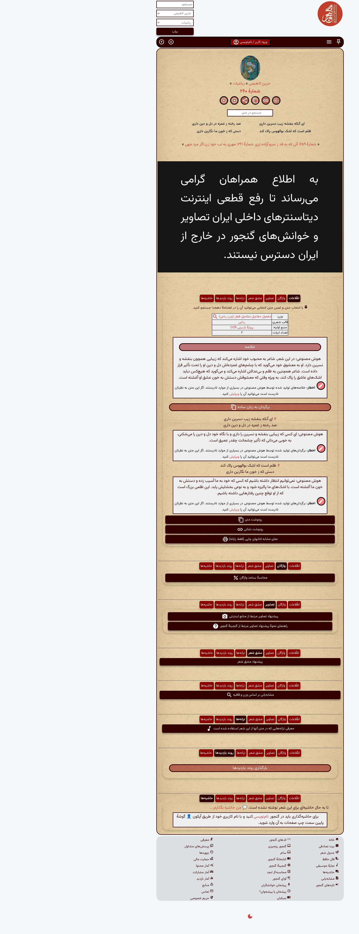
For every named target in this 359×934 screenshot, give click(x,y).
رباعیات (168, 84)
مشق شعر (184, 298)
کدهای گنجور (209, 840)
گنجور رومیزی (209, 846)
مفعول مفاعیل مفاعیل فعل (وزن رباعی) (174, 316)
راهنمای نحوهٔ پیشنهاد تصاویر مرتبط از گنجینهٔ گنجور (179, 626)
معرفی (136, 840)
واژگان (211, 298)
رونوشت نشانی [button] (180, 529)
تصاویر (199, 298)
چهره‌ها (136, 852)
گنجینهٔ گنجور (209, 865)
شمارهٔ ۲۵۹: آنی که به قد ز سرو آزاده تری (215, 144)
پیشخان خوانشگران (205, 885)
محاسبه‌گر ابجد (208, 872)
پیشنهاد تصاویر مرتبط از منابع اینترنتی (179, 616)
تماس (137, 891)
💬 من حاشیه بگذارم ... (158, 808)
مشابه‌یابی (259, 878)
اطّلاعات (223, 298)
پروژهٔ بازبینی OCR (171, 327)
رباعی (171, 322)
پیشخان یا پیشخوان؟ (204, 891)
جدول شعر (259, 852)
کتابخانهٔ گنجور (208, 859)
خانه (263, 840)
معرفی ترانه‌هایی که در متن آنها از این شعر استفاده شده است (180, 729)
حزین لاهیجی (189, 84)
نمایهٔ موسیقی (256, 865)
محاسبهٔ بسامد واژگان (179, 578)
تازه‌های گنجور (256, 885)
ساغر (214, 852)
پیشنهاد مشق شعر (179, 661)
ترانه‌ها (170, 298)
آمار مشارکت (132, 872)
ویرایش (164, 394)
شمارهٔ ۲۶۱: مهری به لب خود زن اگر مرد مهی (148, 144)
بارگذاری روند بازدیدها (179, 768)
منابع (137, 885)
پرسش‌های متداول (128, 846)
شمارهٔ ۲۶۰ (180, 91)
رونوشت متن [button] (179, 520)
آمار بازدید (134, 878)
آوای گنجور (211, 878)
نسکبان (213, 898)
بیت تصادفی (258, 846)
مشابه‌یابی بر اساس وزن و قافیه (179, 695)
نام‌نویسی (190, 817)
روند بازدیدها (154, 298)
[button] (268, 42)
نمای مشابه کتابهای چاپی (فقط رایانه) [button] (179, 539)
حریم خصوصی (131, 898)
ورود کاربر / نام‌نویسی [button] (180, 42)
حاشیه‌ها (136, 298)
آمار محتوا (134, 865)
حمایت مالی (133, 859)
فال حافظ (260, 859)
